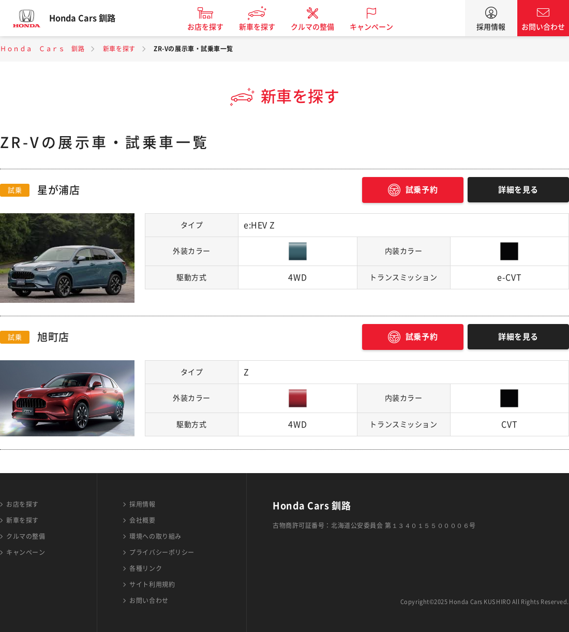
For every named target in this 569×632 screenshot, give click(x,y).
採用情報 (490, 27)
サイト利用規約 (152, 584)
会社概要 (142, 520)
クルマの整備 (320, 27)
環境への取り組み (155, 536)
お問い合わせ (543, 27)
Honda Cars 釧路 (90, 18)
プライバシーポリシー (161, 552)
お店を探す (214, 27)
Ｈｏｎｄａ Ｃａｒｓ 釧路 (42, 49)
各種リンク (145, 568)
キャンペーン (379, 27)
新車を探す (265, 27)
